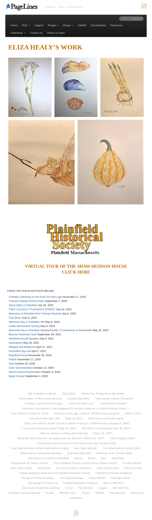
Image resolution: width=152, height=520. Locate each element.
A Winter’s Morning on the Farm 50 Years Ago (35, 296)
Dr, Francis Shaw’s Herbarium (73, 468)
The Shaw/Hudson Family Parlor (122, 448)
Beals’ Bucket (17, 376)
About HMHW (97, 478)
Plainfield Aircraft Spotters (24, 338)
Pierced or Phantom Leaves (38, 478)
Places (68, 25)
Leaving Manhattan (78, 398)
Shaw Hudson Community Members (41, 453)
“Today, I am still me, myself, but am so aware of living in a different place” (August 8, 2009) (76, 423)
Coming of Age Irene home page (44, 403)
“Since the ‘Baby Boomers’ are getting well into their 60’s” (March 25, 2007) (60, 438)
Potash (13, 359)
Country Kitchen (131, 463)
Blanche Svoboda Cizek (23, 334)
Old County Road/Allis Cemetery (41, 487)
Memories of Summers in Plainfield (48, 458)
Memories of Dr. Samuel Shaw (114, 453)
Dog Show (15, 317)
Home (14, 25)
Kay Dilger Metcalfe (85, 448)
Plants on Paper (56, 33)
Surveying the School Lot (43, 482)
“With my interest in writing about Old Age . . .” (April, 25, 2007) (76, 433)
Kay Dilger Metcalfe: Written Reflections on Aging (40, 448)
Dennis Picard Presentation (25, 371)
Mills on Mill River (113, 482)
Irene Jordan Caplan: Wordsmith (114, 398)
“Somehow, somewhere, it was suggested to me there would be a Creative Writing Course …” (76, 408)
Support (39, 25)
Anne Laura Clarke (21, 468)
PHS (26, 25)
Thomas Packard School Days (26, 301)
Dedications (15, 342)
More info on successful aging (105, 418)
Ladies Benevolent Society (24, 326)
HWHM (82, 25)
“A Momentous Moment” (113, 403)
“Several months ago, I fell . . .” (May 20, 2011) (56, 418)
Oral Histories (98, 25)
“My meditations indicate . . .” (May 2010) (51, 393)
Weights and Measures (22, 346)
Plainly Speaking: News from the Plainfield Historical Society (55, 473)
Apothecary (44, 468)
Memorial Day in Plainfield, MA (26, 321)
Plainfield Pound (18, 355)
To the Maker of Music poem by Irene (40, 398)
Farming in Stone (120, 478)
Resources (117, 25)
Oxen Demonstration (21, 367)
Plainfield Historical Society (24, 492)
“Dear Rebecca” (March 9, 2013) (29, 413)
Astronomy (117, 458)
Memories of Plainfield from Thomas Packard (35, 313)
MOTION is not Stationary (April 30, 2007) (106, 428)
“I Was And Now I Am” (81, 403)
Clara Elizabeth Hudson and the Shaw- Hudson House (85, 463)
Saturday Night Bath (79, 453)
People (53, 25)
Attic (103, 458)
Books (91, 458)
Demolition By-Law (20, 351)
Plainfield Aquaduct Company (80, 482)
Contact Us (36, 33)
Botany (78, 458)
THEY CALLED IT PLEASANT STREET (32, 309)
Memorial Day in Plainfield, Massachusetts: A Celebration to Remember (50, 330)
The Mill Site (85, 487)
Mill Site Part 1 (121, 487)
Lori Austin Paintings (71, 478)
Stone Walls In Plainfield (23, 305)
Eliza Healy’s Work (108, 468)
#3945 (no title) (133, 468)
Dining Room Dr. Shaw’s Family (29, 463)
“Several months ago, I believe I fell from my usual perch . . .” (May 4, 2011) (98, 413)
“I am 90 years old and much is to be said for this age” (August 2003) (76, 443)
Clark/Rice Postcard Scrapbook (114, 473)
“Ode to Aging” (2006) (122, 438)
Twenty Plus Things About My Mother (102, 393)
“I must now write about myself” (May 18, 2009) (48, 428)
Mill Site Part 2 (67, 492)
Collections (18, 33)
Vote (11, 363)
